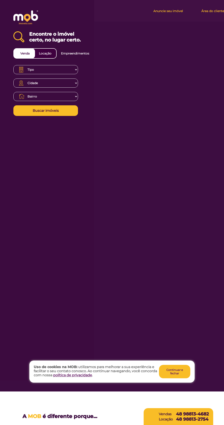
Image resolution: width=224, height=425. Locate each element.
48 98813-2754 (192, 419)
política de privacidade (72, 375)
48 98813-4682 (192, 414)
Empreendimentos (75, 53)
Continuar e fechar (174, 371)
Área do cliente (212, 11)
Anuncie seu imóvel (168, 11)
